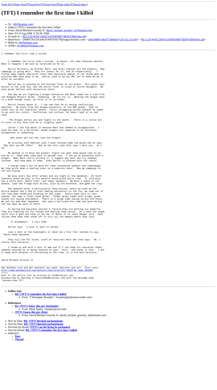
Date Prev (7, 4)
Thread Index (79, 4)
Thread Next (49, 4)
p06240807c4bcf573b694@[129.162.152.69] (112, 39)
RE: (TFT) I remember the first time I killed (40, 340)
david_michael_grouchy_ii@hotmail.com (69, 30)
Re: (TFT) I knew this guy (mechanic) (37, 352)
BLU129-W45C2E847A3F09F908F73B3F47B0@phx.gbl (54, 36)
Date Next (20, 4)
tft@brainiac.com (23, 24)
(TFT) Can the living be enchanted (50, 373)
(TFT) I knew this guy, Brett (31, 358)
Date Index (64, 4)
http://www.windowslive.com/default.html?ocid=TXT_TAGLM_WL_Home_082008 (47, 313)
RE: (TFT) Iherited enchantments (43, 367)
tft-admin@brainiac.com (30, 45)
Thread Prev (34, 4)
